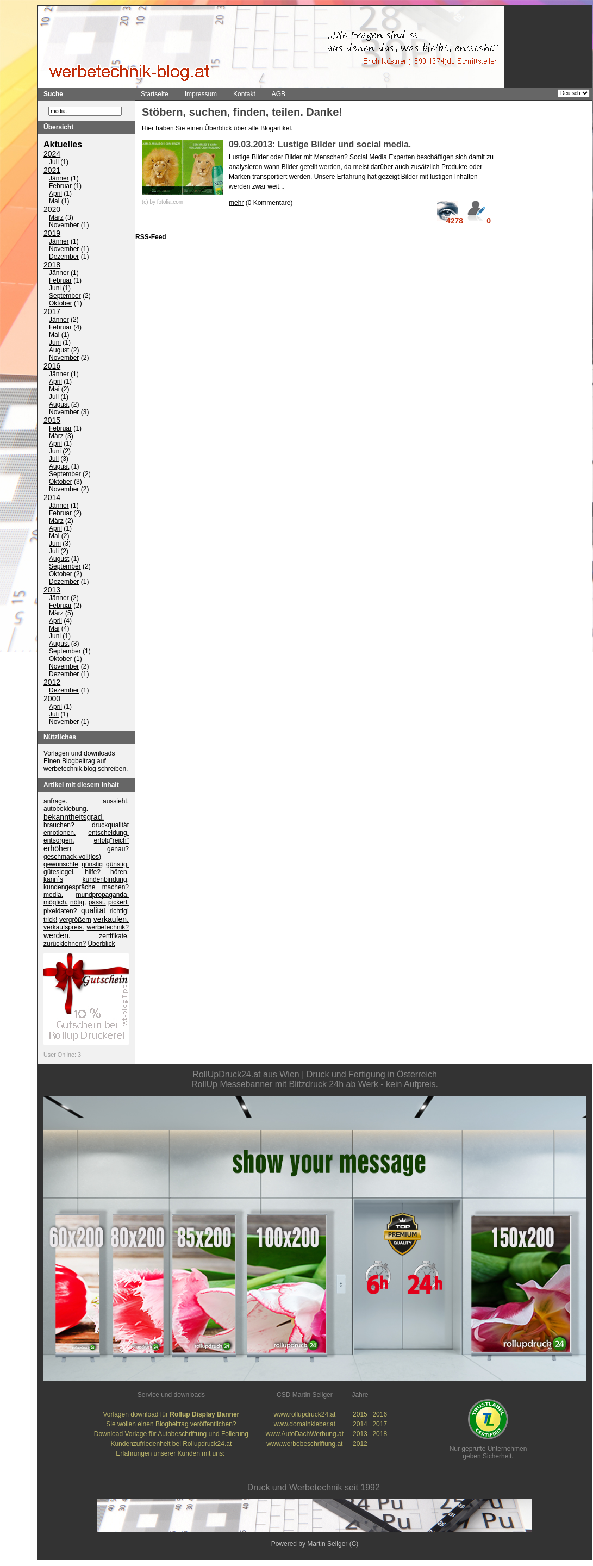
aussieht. (116, 802)
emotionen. (59, 833)
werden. (57, 936)
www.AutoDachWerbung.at (305, 1434)
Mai (54, 201)
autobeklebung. (65, 809)
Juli (54, 162)
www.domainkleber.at (304, 1424)
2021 (51, 170)
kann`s (53, 880)
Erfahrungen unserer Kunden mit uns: (171, 1454)
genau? (118, 849)
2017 (51, 312)
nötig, (78, 903)
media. (53, 895)
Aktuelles (62, 144)
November (64, 225)
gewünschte (60, 865)
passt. (97, 903)
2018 (51, 265)
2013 (51, 590)
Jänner (59, 179)
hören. (119, 872)
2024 (51, 154)
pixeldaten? (60, 911)
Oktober (60, 304)
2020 (51, 209)
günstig (92, 865)
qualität (93, 911)
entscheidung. (108, 833)
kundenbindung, (106, 880)
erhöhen (57, 849)
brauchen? (58, 825)
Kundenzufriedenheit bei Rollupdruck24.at (171, 1444)
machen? (115, 887)
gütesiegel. (59, 872)
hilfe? (93, 872)
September (65, 296)
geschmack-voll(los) (72, 857)
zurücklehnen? (64, 944)
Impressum (201, 94)
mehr (236, 203)
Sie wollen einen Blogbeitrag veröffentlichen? (171, 1424)
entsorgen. (58, 841)
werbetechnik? (108, 928)
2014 (51, 498)
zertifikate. (114, 936)
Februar (60, 186)
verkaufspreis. (63, 928)
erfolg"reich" (111, 841)
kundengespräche (69, 887)
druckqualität (110, 825)
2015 (51, 420)
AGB (278, 94)
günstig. (117, 865)
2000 (51, 699)
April (55, 194)
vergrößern (75, 920)
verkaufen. (111, 919)
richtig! (119, 911)
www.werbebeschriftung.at (304, 1444)
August (59, 350)
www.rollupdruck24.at (304, 1415)
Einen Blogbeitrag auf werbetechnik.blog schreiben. (85, 765)
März (56, 218)
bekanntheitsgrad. (73, 817)
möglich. (55, 903)
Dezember (64, 257)
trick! (50, 920)
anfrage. (55, 802)
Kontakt (244, 94)
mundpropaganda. (102, 895)
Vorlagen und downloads (79, 754)
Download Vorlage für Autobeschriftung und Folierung (171, 1434)
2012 (51, 682)
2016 (51, 366)
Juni (55, 288)
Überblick (101, 944)
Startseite (154, 94)
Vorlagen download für (171, 1415)
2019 (51, 233)
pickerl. (118, 903)
